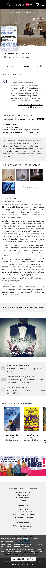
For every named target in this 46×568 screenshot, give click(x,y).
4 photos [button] (29, 188)
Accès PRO (23, 531)
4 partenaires (18, 549)
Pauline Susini (11, 124)
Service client (23, 509)
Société (32, 116)
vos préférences (15, 551)
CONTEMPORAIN (8, 116)
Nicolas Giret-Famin (29, 132)
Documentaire (8, 119)
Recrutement (23, 495)
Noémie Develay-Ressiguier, (18, 130)
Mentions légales (23, 497)
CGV (12, 514)
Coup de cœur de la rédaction (30, 104)
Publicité (23, 528)
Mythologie (20, 119)
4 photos (38, 19)
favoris (37, 29)
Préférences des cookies (23, 517)
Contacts (23, 500)
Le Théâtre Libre (11, 53)
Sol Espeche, (15, 132)
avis (36, 24)
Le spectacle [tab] (10, 66)
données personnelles (26, 514)
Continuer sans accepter (23, 564)
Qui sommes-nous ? (23, 492)
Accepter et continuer (23, 558)
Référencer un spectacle (23, 526)
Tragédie (31, 119)
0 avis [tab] (26, 66)
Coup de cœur (22, 116)
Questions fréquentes (23, 512)
